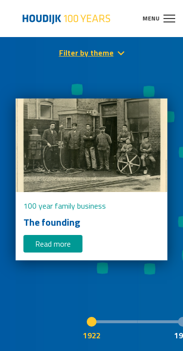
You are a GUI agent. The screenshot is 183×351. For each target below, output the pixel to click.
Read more (53, 244)
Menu (158, 18)
